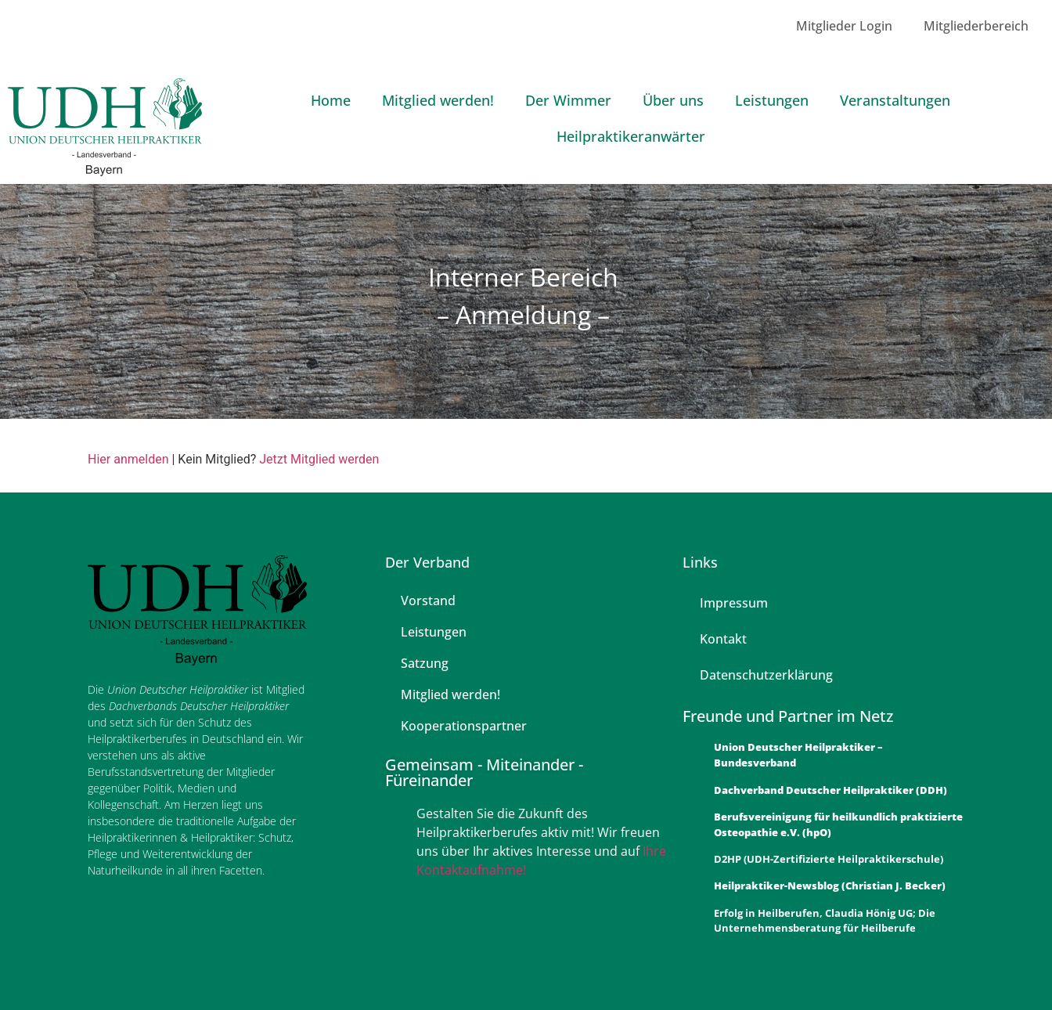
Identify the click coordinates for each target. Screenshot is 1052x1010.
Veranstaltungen (895, 100)
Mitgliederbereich (976, 25)
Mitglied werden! (438, 100)
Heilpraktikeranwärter (631, 136)
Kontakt (723, 638)
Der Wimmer (568, 100)
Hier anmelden (128, 459)
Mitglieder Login (844, 25)
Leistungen (772, 100)
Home (331, 100)
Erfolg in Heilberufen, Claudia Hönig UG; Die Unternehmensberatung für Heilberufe (824, 921)
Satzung (425, 663)
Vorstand (428, 600)
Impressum (734, 602)
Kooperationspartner (464, 725)
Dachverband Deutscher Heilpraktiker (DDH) (830, 790)
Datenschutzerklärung (766, 675)
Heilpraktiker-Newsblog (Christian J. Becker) (830, 885)
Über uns (673, 100)
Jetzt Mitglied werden (319, 459)
